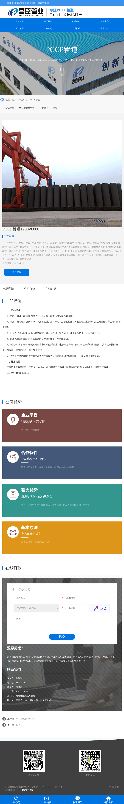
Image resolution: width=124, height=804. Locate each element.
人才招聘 (76, 28)
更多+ (56, 108)
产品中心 (76, 21)
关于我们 (48, 21)
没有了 (19, 725)
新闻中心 (104, 21)
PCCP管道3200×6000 (26, 719)
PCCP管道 (35, 100)
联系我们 (104, 28)
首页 (14, 100)
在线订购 (50, 288)
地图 (116, 786)
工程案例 (48, 28)
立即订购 (16, 272)
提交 (62, 636)
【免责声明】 (27, 790)
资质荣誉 (19, 28)
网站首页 (19, 21)
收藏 (111, 786)
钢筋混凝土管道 (27, 108)
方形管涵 (43, 108)
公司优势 (29, 288)
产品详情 (8, 288)
